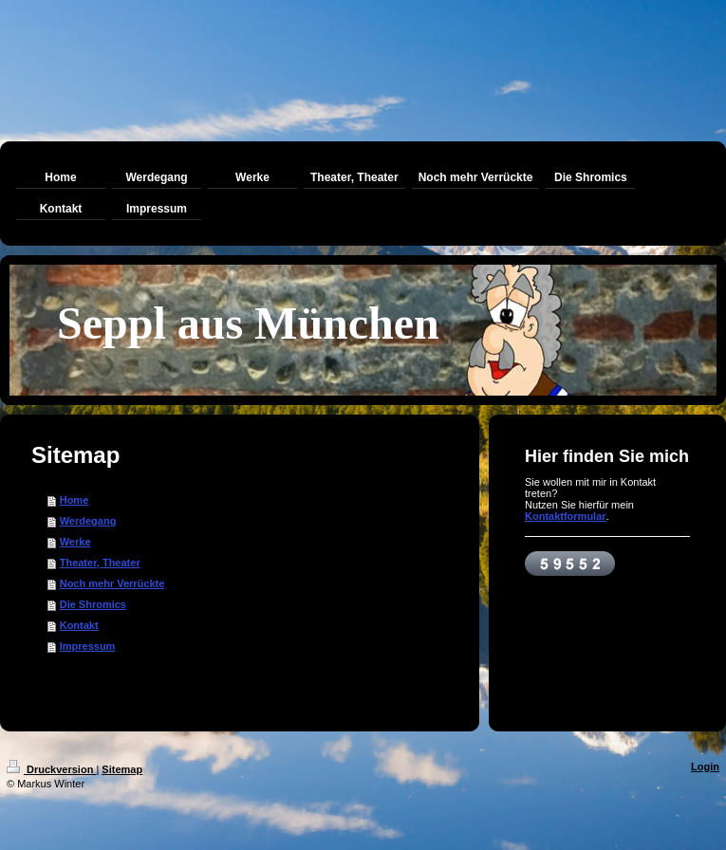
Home (74, 500)
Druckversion (51, 769)
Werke (75, 541)
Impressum (88, 646)
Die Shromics (93, 604)
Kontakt (79, 625)
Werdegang (88, 521)
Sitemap (122, 769)
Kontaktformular (565, 516)
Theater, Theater (100, 562)
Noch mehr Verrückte (112, 583)
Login (705, 766)
